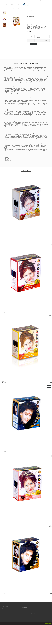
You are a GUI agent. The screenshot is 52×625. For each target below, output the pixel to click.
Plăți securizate (33, 613)
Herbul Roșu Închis (4, 312)
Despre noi (32, 612)
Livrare (31, 607)
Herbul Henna (29, 10)
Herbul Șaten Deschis (4, 241)
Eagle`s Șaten (3, 593)
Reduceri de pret (24, 607)
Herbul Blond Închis (4, 382)
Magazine (32, 617)
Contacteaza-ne (33, 614)
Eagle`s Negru (3, 452)
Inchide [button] (48, 623)
